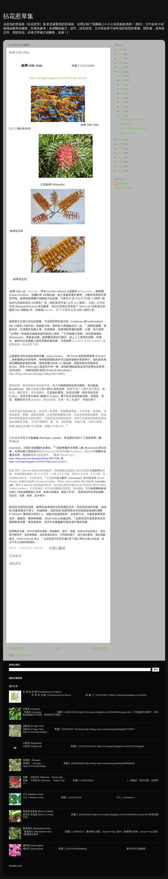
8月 (123, 89)
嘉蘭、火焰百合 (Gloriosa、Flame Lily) (43, 777)
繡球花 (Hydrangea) (33, 845)
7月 (123, 93)
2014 (121, 166)
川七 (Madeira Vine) (33, 794)
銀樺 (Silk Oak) (127, 133)
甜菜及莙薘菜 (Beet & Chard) (38, 811)
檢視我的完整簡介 (123, 188)
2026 (121, 49)
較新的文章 (17, 648)
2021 (121, 71)
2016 (121, 157)
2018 (121, 148)
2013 (121, 171)
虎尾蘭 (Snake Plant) (131, 119)
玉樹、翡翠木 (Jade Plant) (133, 128)
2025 (121, 54)
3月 (123, 107)
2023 (121, 63)
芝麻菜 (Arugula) (31, 709)
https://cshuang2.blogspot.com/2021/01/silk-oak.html (58, 78)
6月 (123, 98)
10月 (123, 80)
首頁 (58, 648)
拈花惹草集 (18, 16)
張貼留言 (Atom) (25, 655)
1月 (123, 115)
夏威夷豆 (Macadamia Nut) (36, 828)
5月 (123, 102)
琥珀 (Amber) (127, 124)
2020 (121, 139)
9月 (123, 84)
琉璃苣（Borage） (32, 760)
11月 (123, 75)
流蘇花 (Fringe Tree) (33, 726)
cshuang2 (123, 183)
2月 (123, 111)
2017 (121, 153)
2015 (121, 162)
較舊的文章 (99, 648)
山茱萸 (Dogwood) (32, 743)
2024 (121, 58)
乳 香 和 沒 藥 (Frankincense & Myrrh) (42, 692)
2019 (121, 144)
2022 (121, 67)
